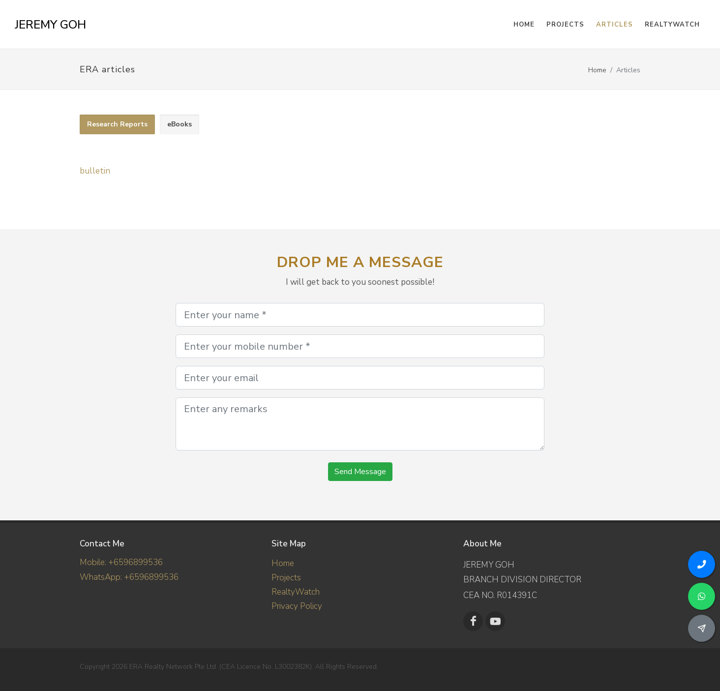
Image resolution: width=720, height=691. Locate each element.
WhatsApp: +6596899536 (129, 577)
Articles (614, 24)
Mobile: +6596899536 (121, 562)
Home (597, 70)
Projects (286, 577)
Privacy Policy (296, 606)
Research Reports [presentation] (117, 124)
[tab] (117, 125)
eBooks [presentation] (179, 124)
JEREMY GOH (50, 24)
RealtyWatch (672, 24)
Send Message (360, 471)
